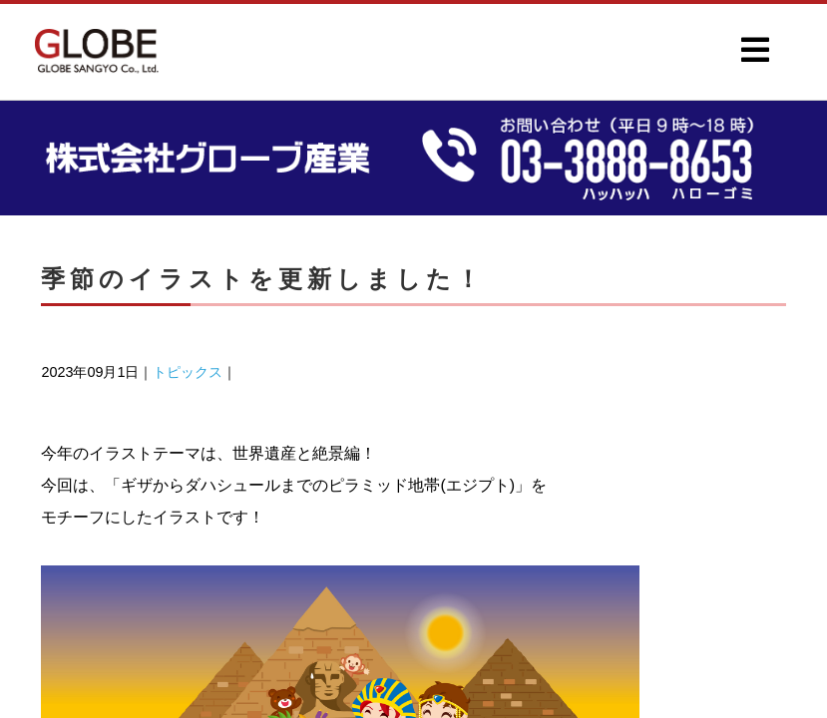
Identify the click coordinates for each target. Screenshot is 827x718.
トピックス (187, 372)
